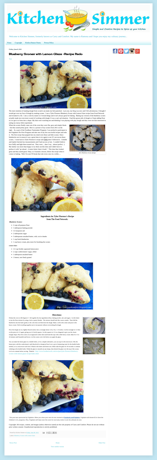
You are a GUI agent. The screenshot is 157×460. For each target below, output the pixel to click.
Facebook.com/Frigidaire (72, 417)
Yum (10, 59)
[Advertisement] (130, 143)
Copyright (18, 43)
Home (9, 43)
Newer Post (13, 443)
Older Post (102, 443)
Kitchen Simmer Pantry (33, 43)
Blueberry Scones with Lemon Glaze (24, 435)
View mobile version (57, 446)
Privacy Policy (49, 43)
